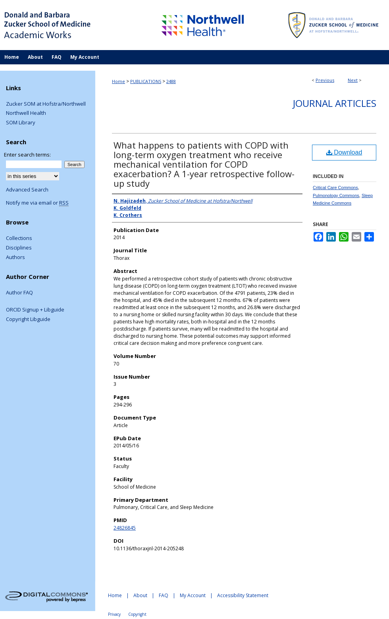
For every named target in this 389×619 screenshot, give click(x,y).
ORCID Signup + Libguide (35, 310)
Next (353, 80)
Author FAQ (19, 293)
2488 (171, 81)
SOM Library (20, 123)
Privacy (114, 614)
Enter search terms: (27, 154)
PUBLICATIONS (145, 81)
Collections (19, 238)
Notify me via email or (37, 203)
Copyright (137, 614)
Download (344, 152)
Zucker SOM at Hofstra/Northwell (46, 104)
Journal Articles (334, 103)
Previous (325, 80)
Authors (15, 257)
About (140, 595)
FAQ (163, 595)
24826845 (125, 527)
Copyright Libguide (28, 319)
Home (118, 81)
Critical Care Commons (335, 187)
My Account (193, 595)
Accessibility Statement (242, 595)
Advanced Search (27, 189)
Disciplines (19, 248)
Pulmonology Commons (336, 195)
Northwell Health (26, 113)
